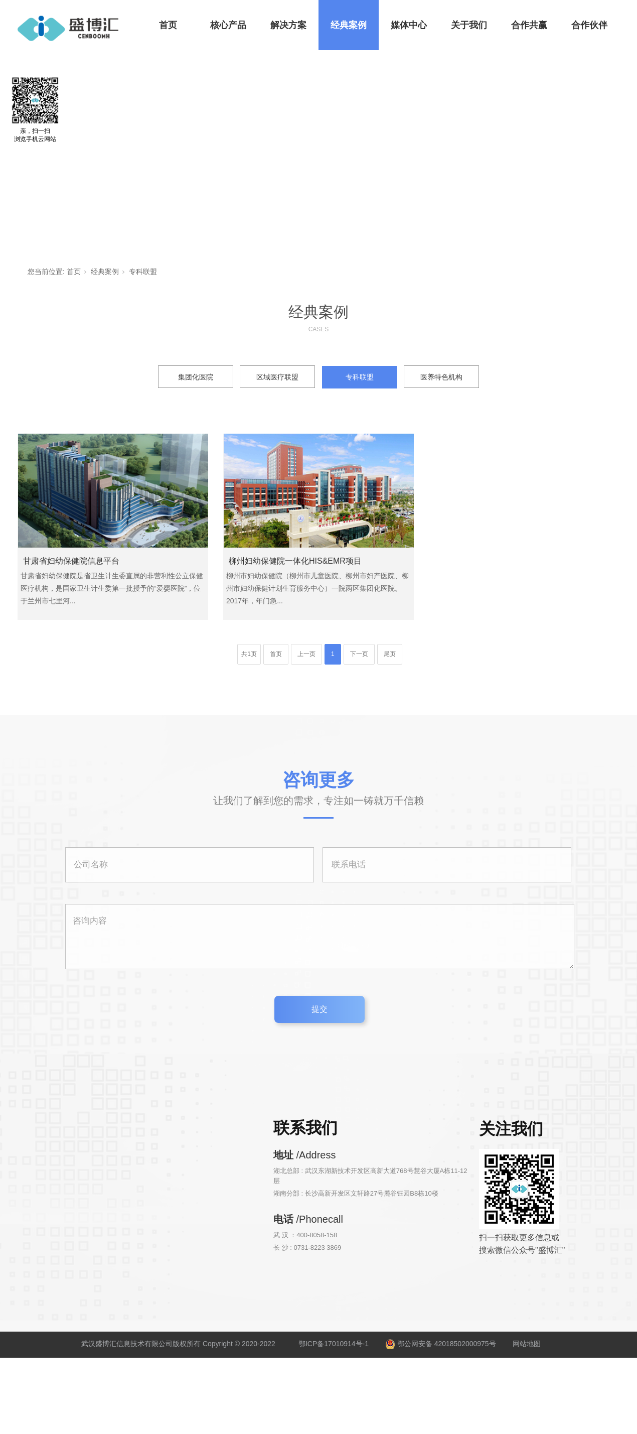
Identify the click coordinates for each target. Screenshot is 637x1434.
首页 (168, 25)
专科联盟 (143, 272)
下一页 (359, 654)
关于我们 (469, 25)
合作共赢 (529, 25)
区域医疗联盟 (277, 377)
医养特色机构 (441, 377)
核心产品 (228, 25)
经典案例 (349, 25)
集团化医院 (195, 377)
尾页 (390, 654)
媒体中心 (409, 25)
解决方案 (288, 25)
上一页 (306, 654)
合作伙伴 (589, 25)
